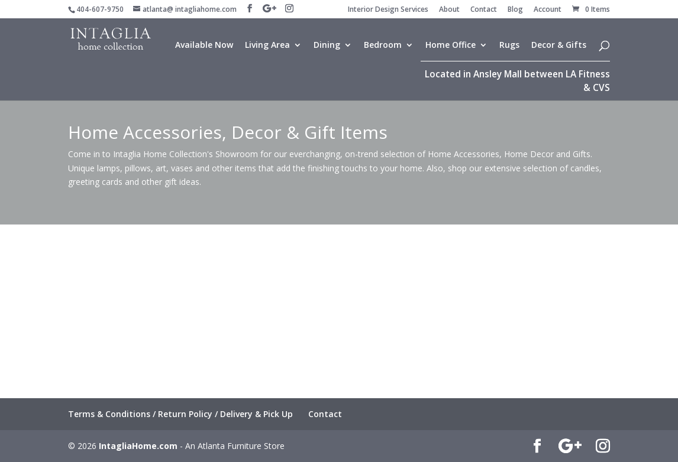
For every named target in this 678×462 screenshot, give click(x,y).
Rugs (509, 45)
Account (547, 10)
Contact (483, 10)
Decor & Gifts (558, 45)
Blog (515, 10)
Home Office (450, 45)
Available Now (204, 45)
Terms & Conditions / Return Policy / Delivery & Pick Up (180, 413)
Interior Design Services (388, 10)
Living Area (267, 45)
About (449, 10)
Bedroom (383, 45)
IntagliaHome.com (138, 445)
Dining (327, 45)
